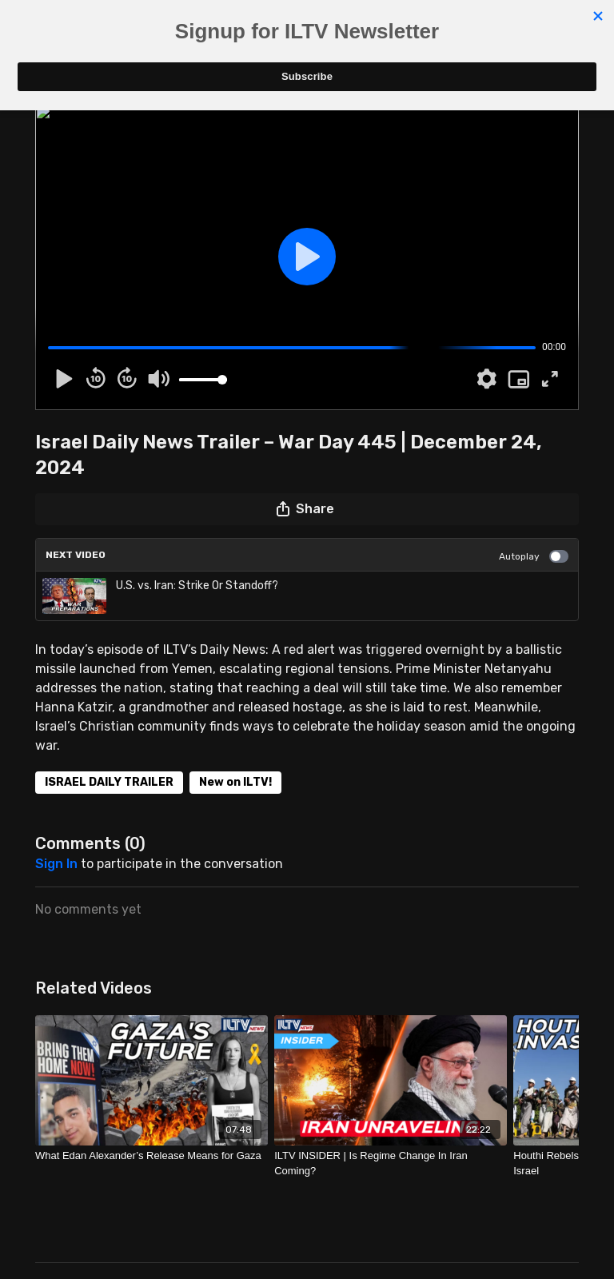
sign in (56, 863)
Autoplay (533, 556)
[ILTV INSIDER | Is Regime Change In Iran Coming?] (390, 1163)
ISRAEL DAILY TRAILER (109, 782)
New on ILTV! (235, 782)
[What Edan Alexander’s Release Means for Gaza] (151, 1156)
